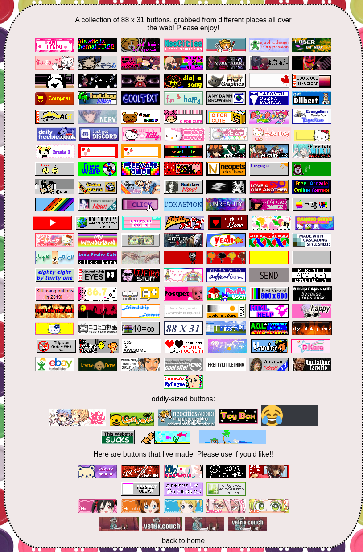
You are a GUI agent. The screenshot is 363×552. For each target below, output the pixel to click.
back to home (183, 540)
